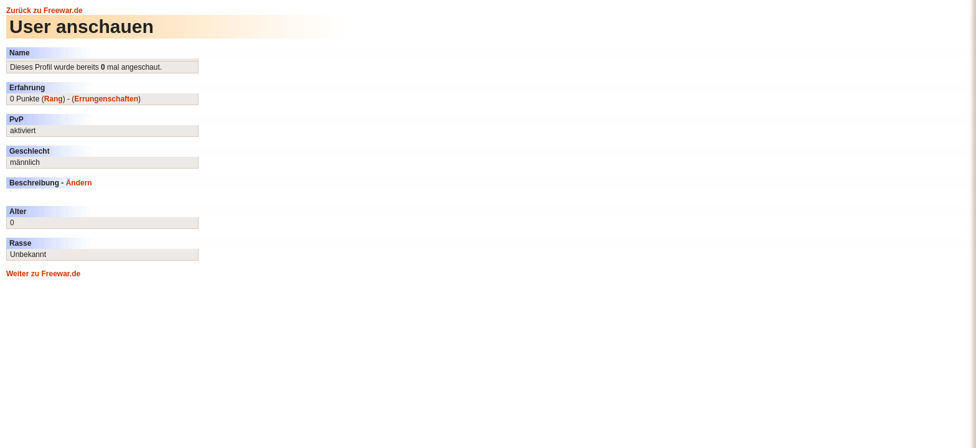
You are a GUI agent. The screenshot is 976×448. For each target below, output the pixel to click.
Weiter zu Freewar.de (43, 273)
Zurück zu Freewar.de (44, 10)
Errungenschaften (106, 99)
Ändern (79, 183)
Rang (53, 99)
